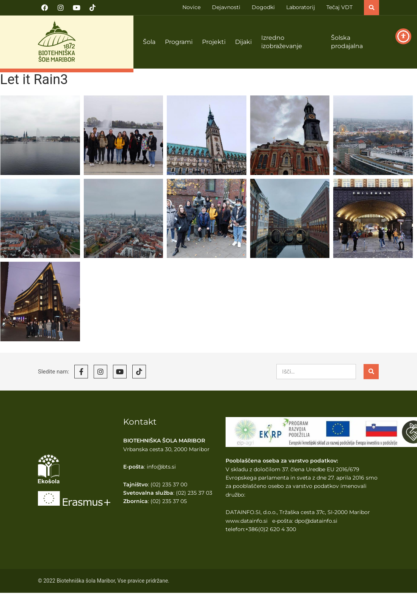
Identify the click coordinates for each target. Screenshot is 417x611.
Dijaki (243, 41)
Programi (179, 41)
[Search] (371, 371)
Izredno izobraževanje (281, 42)
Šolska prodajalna (347, 42)
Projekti (214, 41)
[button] (371, 7)
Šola (149, 41)
